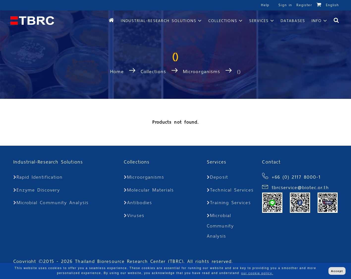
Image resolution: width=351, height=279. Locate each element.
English (332, 5)
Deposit (217, 177)
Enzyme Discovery (36, 190)
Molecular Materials (149, 190)
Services (259, 20)
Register (304, 5)
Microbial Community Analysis (51, 202)
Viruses (134, 215)
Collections (222, 20)
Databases (293, 20)
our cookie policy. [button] (257, 273)
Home (118, 71)
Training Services (229, 202)
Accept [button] (337, 271)
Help (265, 5)
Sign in (286, 5)
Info (317, 20)
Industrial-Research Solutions (158, 20)
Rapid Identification (38, 177)
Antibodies (138, 202)
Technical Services (230, 190)
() (239, 71)
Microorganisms (201, 71)
